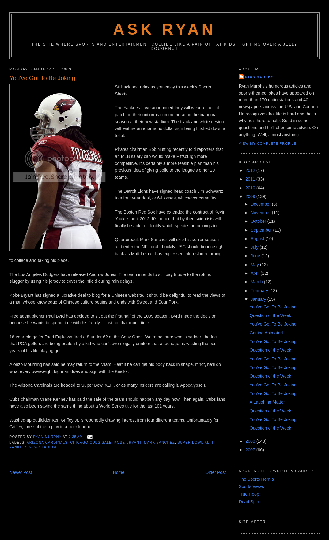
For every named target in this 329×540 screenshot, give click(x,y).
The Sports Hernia (256, 479)
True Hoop (249, 494)
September (262, 230)
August (258, 238)
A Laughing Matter (267, 402)
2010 (250, 187)
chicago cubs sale (91, 442)
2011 (250, 179)
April (255, 273)
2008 (250, 441)
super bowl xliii (195, 442)
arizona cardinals (47, 442)
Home (118, 472)
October (259, 221)
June (256, 255)
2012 (250, 170)
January (259, 299)
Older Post (215, 472)
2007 (250, 449)
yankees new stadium (32, 447)
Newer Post (20, 472)
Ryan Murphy (259, 77)
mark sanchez (159, 442)
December (261, 204)
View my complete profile (267, 143)
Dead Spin (249, 501)
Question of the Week (270, 315)
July (255, 247)
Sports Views (251, 486)
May (255, 264)
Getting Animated (266, 332)
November (261, 212)
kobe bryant (128, 442)
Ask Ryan (164, 29)
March (257, 281)
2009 (250, 196)
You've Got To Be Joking (273, 306)
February (260, 290)
